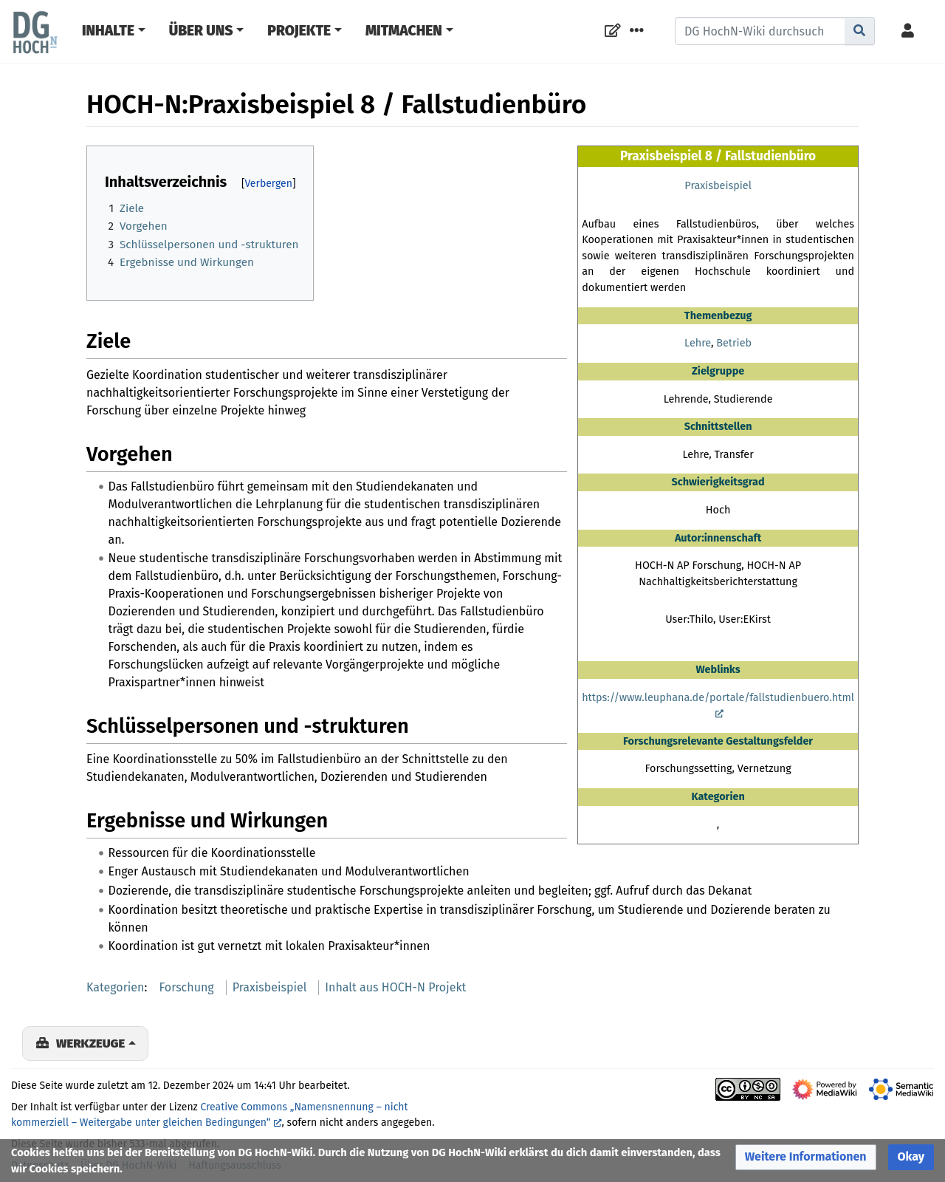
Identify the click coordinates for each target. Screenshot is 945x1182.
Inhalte (108, 30)
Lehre (697, 343)
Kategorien (115, 987)
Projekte (299, 30)
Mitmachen (403, 30)
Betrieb (734, 343)
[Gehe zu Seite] (860, 31)
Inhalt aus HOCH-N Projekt (395, 987)
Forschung (186, 987)
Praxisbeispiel (718, 186)
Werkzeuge (90, 1043)
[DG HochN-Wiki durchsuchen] (760, 31)
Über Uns (201, 30)
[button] (805, 1157)
